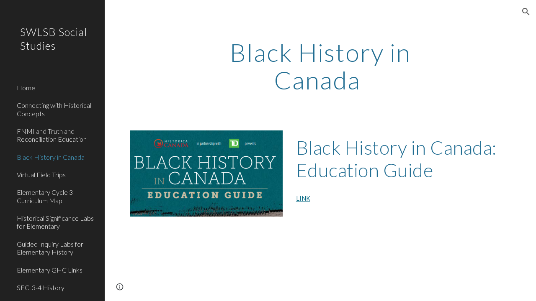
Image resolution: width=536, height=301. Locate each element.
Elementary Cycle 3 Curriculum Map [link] (45, 196)
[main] (320, 66)
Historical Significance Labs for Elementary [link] (55, 222)
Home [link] (26, 88)
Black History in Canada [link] (51, 157)
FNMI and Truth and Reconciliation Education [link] (52, 135)
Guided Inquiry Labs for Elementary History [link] (50, 248)
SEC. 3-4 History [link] (40, 287)
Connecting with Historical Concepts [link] (54, 109)
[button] (526, 12)
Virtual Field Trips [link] (41, 175)
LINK (303, 198)
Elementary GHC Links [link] (49, 270)
